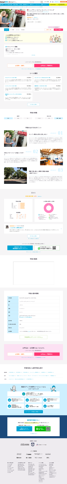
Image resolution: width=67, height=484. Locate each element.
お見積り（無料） (49, 29)
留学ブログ (30, 462)
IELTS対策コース (19, 372)
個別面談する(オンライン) (20, 247)
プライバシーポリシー (42, 474)
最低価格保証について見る (41, 68)
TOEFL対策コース (26, 372)
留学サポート (32, 4)
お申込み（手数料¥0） (58, 29)
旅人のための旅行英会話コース (20, 379)
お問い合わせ (41, 480)
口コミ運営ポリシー (42, 479)
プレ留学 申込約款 (41, 478)
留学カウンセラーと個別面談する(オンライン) (24, 429)
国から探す (2, 4)
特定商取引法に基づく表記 (43, 473)
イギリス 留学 (9, 468)
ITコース (29, 375)
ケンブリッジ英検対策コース (35, 372)
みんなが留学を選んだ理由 (43, 465)
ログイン (57, 1)
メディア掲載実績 (33, 451)
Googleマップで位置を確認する (25, 317)
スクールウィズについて (42, 464)
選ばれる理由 (16, 4)
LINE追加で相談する (45, 248)
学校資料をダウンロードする (33, 337)
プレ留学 (20, 4)
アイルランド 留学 (10, 471)
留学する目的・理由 (31, 464)
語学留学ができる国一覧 (15, 6)
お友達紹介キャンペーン (52, 472)
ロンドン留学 (26, 6)
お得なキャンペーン (52, 471)
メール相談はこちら (33, 433)
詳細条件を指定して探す (21, 468)
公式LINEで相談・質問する (43, 429)
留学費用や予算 (30, 466)
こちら (29, 331)
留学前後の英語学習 (31, 474)
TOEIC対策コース (12, 372)
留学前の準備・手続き (31, 468)
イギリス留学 (21, 6)
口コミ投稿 (46, 1)
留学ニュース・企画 (31, 472)
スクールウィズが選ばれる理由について (34, 251)
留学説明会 (50, 474)
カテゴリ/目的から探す (8, 4)
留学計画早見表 (41, 466)
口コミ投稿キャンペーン (52, 473)
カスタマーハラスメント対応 (43, 471)
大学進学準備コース (30, 379)
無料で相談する (53, 4)
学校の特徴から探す (21, 464)
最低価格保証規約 (41, 472)
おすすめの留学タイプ (31, 465)
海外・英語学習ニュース (32, 473)
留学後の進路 (30, 471)
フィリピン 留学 (9, 464)
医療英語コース (53, 375)
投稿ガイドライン (41, 475)
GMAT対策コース (51, 372)
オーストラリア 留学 (10, 467)
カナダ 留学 (9, 466)
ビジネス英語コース (12, 375)
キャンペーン (38, 4)
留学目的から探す (20, 466)
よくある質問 (41, 467)
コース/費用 (12, 29)
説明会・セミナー (44, 4)
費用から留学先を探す (21, 465)
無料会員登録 (63, 1)
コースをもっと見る (33, 104)
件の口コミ (36, 17)
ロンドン (47, 11)
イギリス (44, 11)
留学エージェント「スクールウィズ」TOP (6, 6)
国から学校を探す (10, 462)
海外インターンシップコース (22, 375)
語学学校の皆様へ (41, 468)
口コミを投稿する (38, 21)
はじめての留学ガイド (52, 475)
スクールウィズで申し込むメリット (28, 68)
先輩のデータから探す (21, 467)
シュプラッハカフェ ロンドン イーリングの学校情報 (35, 6)
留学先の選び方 (30, 467)
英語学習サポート (26, 4)
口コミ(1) (17, 29)
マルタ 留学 (9, 472)
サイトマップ (41, 481)
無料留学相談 (51, 464)
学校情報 (6, 29)
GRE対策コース (44, 372)
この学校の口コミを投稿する (34, 238)
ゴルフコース (11, 379)
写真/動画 (22, 29)
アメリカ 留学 (9, 465)
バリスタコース (35, 375)
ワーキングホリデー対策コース (44, 375)
